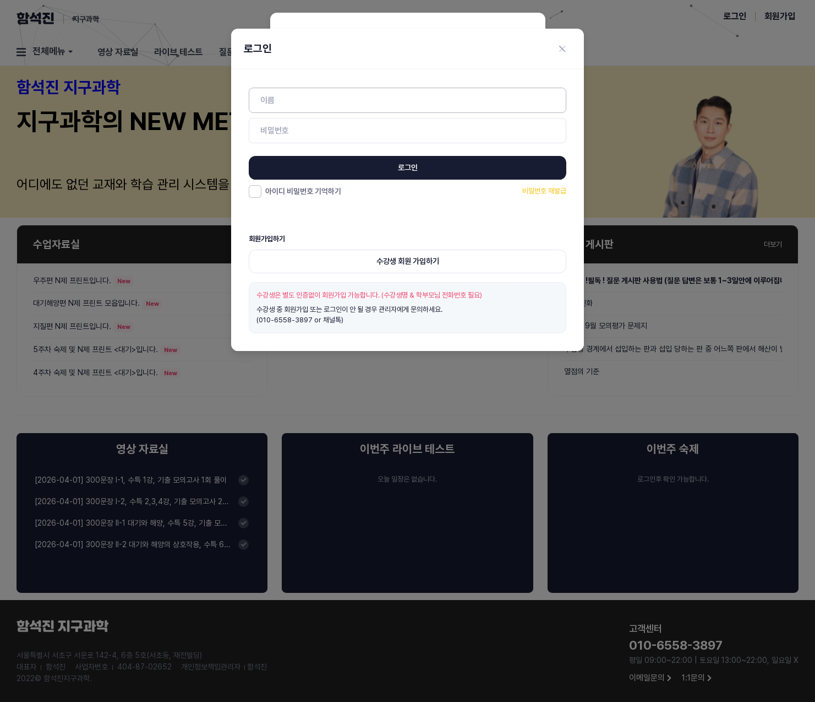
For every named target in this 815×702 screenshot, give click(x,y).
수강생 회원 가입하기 (407, 261)
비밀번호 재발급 (544, 191)
